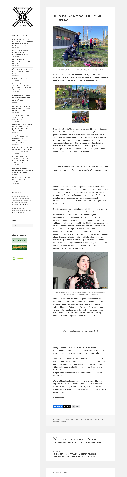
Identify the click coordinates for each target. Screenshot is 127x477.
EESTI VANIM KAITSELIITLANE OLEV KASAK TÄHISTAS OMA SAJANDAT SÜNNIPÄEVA (22, 149)
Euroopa (81, 420)
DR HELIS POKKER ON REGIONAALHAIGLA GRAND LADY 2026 (21, 62)
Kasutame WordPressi (60, 472)
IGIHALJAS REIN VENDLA (20, 78)
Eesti (77, 420)
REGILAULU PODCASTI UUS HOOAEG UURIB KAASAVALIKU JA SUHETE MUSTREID (22, 108)
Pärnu (91, 420)
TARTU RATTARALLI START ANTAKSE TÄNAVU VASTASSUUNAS (21, 117)
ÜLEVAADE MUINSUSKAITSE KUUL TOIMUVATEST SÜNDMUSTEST (21, 179)
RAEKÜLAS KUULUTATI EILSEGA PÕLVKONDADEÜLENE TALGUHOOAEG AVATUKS (22, 170)
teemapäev (64, 422)
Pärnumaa (97, 420)
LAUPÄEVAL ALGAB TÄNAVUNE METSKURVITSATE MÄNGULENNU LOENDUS (22, 52)
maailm (87, 420)
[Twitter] (67, 406)
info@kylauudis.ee (18, 212)
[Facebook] (58, 406)
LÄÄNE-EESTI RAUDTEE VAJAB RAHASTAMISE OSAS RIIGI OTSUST (22, 71)
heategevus (57, 422)
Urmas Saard (69, 420)
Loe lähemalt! (23, 204)
